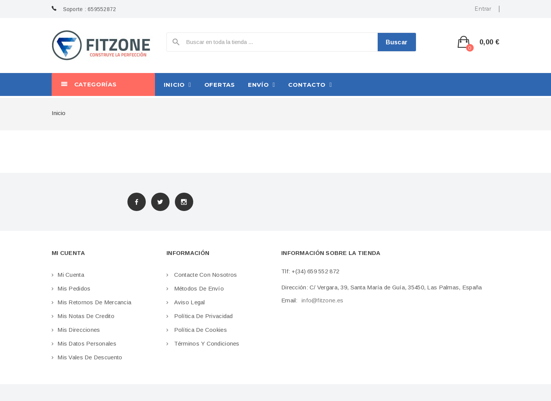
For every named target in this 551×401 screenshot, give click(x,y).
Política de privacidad (202, 316)
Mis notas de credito (85, 316)
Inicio (58, 113)
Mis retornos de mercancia (94, 302)
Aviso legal (188, 302)
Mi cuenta (70, 274)
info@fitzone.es (322, 300)
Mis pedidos (73, 288)
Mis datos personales (86, 343)
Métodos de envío (198, 288)
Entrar (482, 8)
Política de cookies (199, 329)
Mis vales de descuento (89, 357)
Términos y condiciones (205, 343)
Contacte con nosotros (204, 274)
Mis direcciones (78, 329)
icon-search (176, 44)
